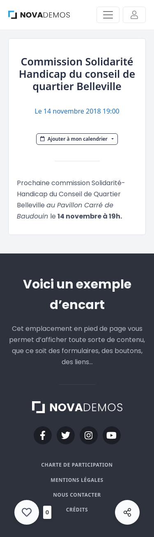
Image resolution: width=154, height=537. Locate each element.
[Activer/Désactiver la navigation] (108, 15)
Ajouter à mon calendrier (74, 138)
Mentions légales (77, 480)
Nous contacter (77, 494)
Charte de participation (77, 464)
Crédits (77, 509)
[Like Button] (26, 512)
